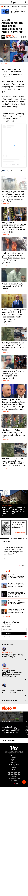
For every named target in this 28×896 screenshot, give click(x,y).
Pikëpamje (14, 762)
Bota (14, 766)
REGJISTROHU (7, 633)
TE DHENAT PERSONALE (14, 778)
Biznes (14, 761)
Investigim (14, 759)
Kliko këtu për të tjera (19, 532)
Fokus (14, 757)
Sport (14, 769)
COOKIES (14, 780)
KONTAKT (14, 777)
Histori (14, 767)
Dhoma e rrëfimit (14, 764)
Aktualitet (14, 756)
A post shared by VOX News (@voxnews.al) (14, 164)
